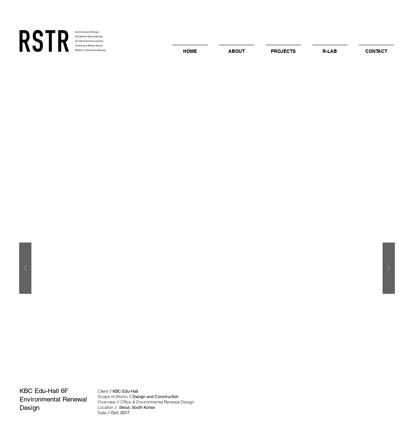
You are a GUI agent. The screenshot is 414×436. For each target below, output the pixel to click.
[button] (236, 48)
